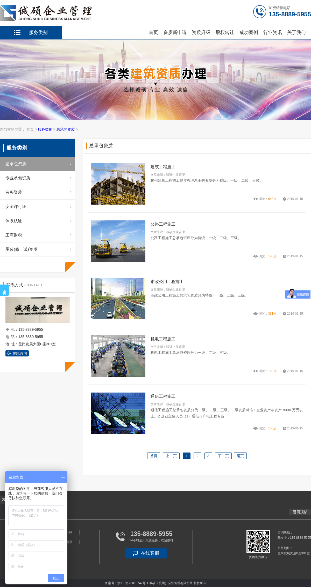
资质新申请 (175, 32)
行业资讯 (272, 32)
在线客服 (150, 553)
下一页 (223, 456)
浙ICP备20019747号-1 (133, 583)
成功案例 (248, 32)
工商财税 (13, 235)
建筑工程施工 (163, 167)
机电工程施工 (163, 339)
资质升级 (201, 32)
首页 (153, 32)
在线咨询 (19, 353)
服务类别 (45, 129)
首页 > (32, 129)
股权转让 (225, 32)
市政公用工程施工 (167, 281)
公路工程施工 (163, 224)
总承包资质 (65, 129)
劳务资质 (13, 192)
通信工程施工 (163, 396)
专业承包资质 (17, 178)
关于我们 (296, 32)
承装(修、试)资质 (21, 249)
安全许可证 (15, 206)
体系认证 (13, 221)
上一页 (171, 456)
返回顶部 (300, 512)
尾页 (240, 456)
